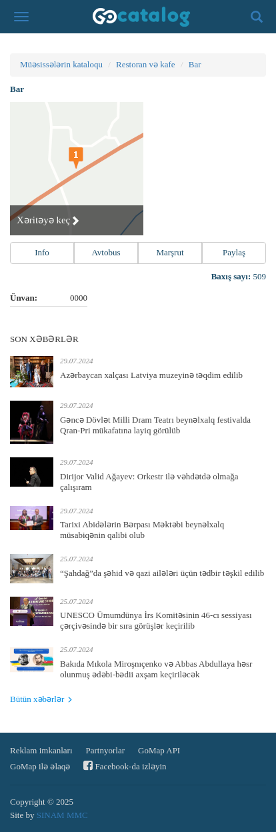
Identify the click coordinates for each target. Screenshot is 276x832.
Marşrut (169, 252)
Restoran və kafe (145, 64)
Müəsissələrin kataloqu (61, 64)
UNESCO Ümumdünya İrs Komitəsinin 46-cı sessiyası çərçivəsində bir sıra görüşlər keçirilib (156, 620)
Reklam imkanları (41, 750)
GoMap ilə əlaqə (40, 766)
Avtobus (105, 252)
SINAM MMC (62, 815)
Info (42, 252)
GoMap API (159, 750)
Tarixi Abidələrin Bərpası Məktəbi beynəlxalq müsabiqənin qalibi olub (142, 529)
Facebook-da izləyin (124, 765)
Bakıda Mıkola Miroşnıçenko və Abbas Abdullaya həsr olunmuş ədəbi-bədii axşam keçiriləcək (156, 669)
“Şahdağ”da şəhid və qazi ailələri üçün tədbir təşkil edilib (162, 573)
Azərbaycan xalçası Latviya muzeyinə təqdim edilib (151, 375)
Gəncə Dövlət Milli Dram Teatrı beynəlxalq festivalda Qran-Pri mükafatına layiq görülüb (155, 425)
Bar (195, 64)
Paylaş (234, 252)
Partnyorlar (105, 750)
